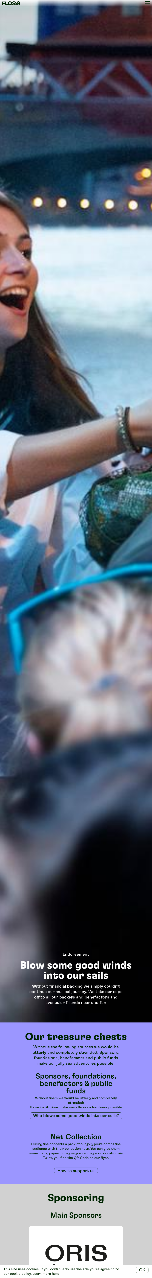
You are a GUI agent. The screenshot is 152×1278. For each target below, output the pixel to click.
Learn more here (46, 1274)
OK (142, 1269)
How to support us (76, 1170)
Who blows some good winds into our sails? (76, 1115)
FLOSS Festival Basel (12, 3)
